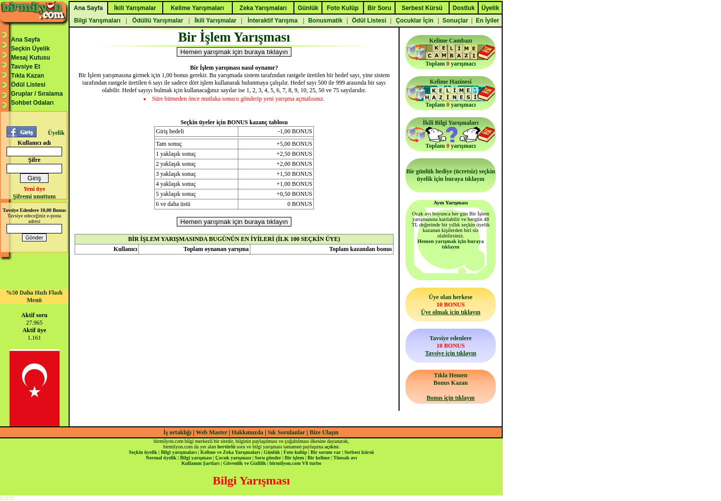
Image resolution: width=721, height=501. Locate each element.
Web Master (212, 432)
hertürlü (226, 446)
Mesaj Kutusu (30, 57)
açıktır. (331, 446)
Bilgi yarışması (196, 457)
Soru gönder (268, 457)
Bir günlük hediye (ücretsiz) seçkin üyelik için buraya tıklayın (450, 175)
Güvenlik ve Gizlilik (244, 463)
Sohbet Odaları (32, 102)
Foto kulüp (295, 452)
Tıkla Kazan (27, 75)
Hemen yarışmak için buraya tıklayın (451, 243)
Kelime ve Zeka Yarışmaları (230, 452)
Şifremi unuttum (34, 196)
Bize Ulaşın (323, 432)
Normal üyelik (161, 457)
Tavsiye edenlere (450, 346)
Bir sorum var (325, 452)
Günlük (271, 452)
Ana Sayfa (25, 39)
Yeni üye (35, 188)
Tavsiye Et (25, 66)
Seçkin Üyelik (30, 48)
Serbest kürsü (359, 452)
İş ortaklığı (177, 432)
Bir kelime (318, 457)
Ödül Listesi (28, 84)
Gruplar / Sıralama (37, 93)
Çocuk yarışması (233, 457)
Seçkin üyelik (143, 452)
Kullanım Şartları (200, 463)
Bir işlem (294, 457)
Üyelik (56, 132)
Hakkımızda (247, 432)
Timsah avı (345, 457)
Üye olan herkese (450, 305)
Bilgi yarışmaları (179, 452)
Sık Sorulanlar (286, 432)
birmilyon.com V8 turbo (295, 463)
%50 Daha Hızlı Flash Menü (34, 296)
